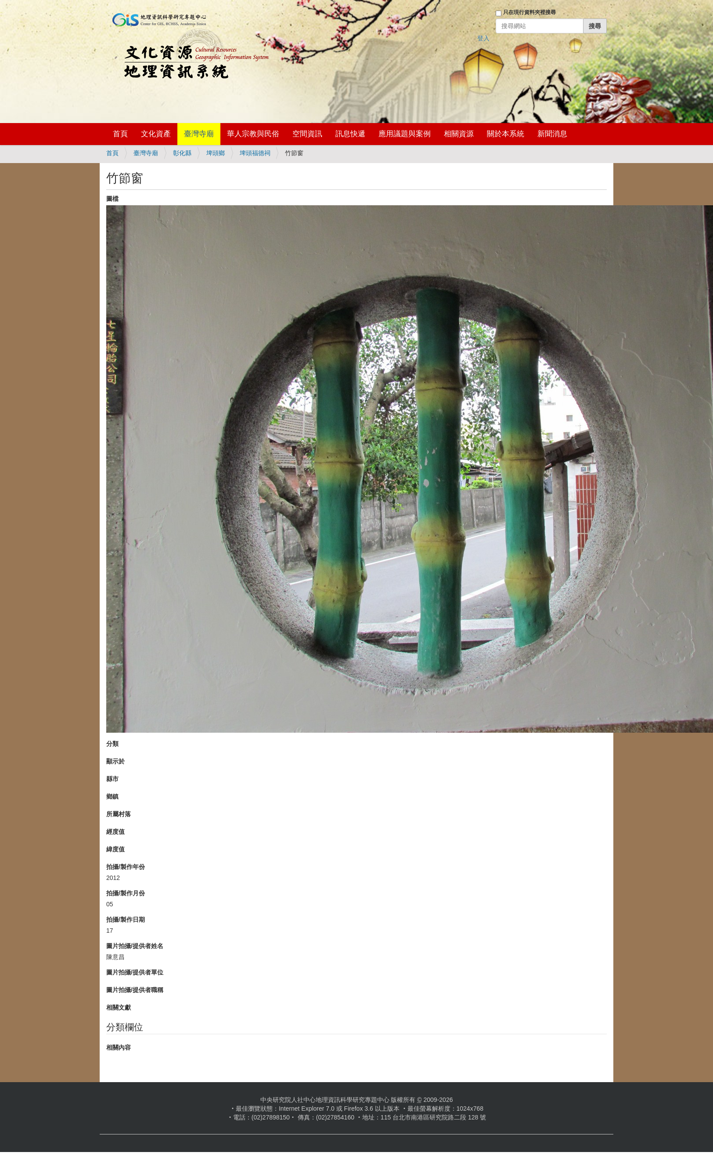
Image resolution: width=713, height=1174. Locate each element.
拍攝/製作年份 (125, 866)
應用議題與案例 (404, 134)
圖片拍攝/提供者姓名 (134, 945)
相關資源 (459, 134)
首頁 (120, 134)
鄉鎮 (112, 796)
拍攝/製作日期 (125, 919)
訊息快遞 (350, 134)
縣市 (112, 778)
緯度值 (115, 849)
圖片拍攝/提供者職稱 (134, 989)
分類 (112, 743)
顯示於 (115, 761)
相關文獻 (118, 1007)
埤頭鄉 (215, 152)
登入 (483, 38)
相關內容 (118, 1047)
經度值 (115, 831)
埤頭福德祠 (255, 152)
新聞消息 (552, 134)
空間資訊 (307, 134)
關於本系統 (505, 134)
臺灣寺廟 (199, 134)
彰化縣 (182, 152)
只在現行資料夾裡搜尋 (529, 12)
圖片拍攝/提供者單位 (134, 972)
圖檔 (112, 198)
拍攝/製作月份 (125, 893)
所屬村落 (118, 814)
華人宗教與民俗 (253, 134)
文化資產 (156, 134)
